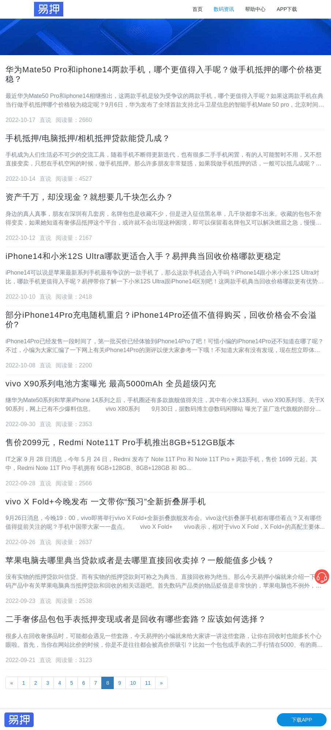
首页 (197, 9)
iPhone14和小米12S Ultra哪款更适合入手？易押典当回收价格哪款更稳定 (143, 256)
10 (133, 683)
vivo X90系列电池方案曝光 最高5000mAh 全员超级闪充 (110, 383)
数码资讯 (224, 9)
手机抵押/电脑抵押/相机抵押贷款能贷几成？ (87, 138)
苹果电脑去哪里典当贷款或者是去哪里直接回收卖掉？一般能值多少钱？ (140, 560)
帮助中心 (255, 9)
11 (148, 683)
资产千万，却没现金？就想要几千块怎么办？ (89, 197)
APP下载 (287, 9)
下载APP (301, 720)
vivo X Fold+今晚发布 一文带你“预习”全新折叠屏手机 (105, 501)
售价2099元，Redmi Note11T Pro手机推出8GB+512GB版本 (120, 442)
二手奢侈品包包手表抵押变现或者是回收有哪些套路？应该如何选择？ (135, 619)
